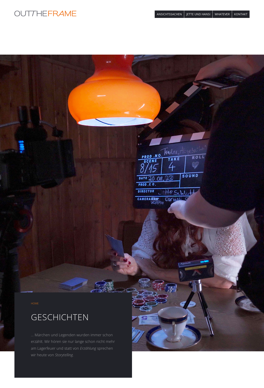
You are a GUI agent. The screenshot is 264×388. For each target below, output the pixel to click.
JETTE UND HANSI (198, 14)
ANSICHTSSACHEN (169, 14)
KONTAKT (241, 14)
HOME (35, 303)
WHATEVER (222, 14)
